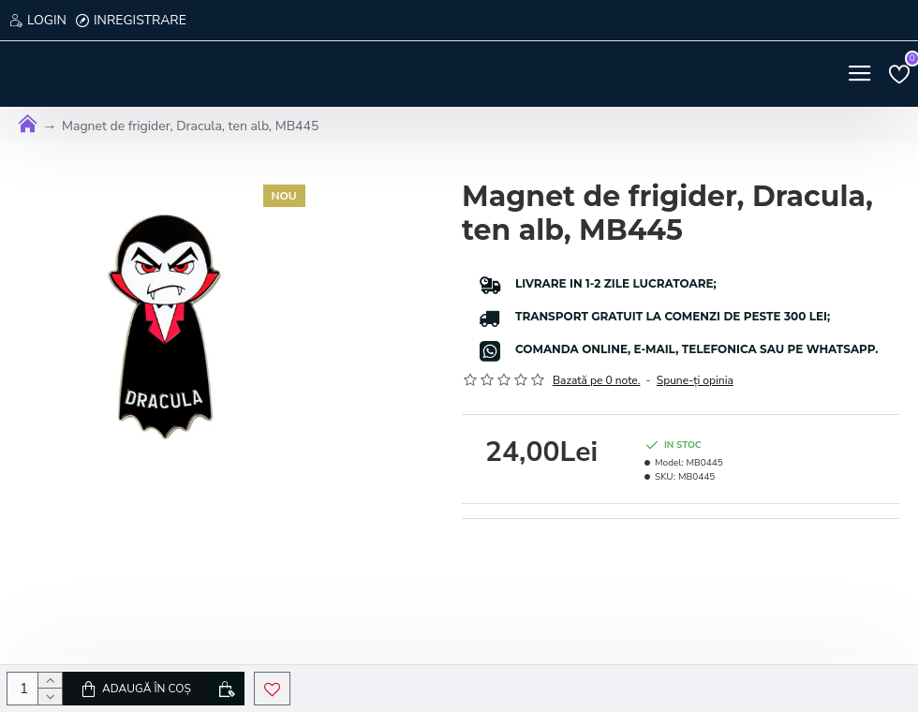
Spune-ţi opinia (695, 380)
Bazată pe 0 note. (596, 380)
